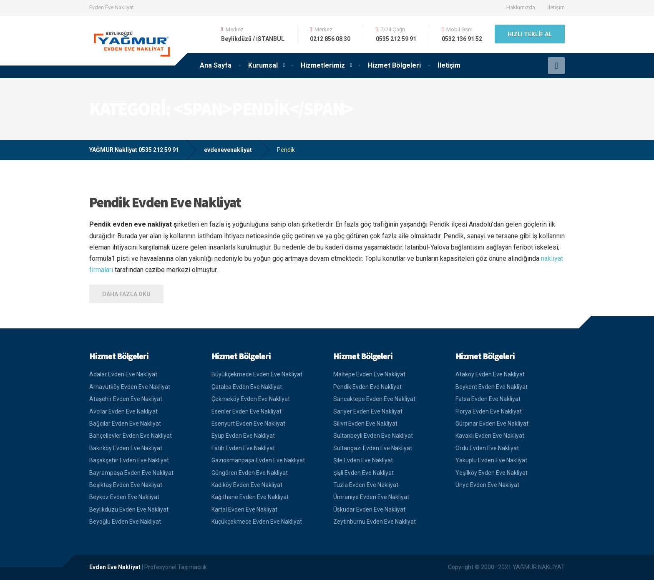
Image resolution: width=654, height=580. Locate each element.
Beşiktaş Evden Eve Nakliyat (125, 485)
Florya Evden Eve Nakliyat (488, 411)
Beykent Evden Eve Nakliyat (491, 386)
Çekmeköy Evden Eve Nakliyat (250, 399)
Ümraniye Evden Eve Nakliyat (371, 497)
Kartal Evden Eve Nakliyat (244, 509)
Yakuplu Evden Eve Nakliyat (491, 460)
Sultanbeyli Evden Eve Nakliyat (373, 435)
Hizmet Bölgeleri (394, 65)
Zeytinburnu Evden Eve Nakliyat (374, 521)
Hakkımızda (520, 7)
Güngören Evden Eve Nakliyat (249, 472)
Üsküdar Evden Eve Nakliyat (369, 509)
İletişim (556, 7)
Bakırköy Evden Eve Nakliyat (125, 448)
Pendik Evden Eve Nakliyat (165, 202)
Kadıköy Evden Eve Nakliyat (246, 485)
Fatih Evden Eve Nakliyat (243, 448)
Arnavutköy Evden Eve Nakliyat (129, 386)
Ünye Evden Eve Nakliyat (487, 485)
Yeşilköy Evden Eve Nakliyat (491, 472)
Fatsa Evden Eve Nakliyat (488, 399)
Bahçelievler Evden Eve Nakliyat (130, 435)
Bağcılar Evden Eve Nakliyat (125, 423)
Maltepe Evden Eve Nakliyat (369, 374)
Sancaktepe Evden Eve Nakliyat (374, 399)
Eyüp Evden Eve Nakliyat (243, 435)
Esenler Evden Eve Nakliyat (246, 411)
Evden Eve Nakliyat (115, 567)
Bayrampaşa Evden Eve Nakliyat (131, 472)
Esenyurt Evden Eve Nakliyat (248, 423)
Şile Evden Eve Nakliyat (363, 460)
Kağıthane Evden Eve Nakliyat (250, 497)
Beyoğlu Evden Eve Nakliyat (125, 521)
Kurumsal (263, 65)
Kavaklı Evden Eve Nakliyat (489, 435)
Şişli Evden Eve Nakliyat (363, 472)
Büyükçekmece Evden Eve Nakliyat (256, 374)
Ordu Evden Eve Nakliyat (487, 448)
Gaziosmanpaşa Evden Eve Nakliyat (258, 460)
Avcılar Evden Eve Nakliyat (123, 411)
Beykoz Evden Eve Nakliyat (124, 497)
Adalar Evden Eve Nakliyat (123, 374)
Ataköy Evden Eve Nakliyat (490, 374)
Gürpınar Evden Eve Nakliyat (491, 423)
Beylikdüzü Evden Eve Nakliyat (129, 509)
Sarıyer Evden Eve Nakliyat (367, 411)
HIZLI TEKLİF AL (530, 34)
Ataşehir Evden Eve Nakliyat (125, 399)
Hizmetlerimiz (323, 65)
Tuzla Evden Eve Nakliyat (365, 485)
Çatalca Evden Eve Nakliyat (246, 386)
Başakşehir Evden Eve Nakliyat (129, 460)
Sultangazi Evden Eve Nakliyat (372, 448)
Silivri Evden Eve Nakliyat (365, 423)
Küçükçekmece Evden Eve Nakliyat (256, 521)
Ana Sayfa (215, 65)
